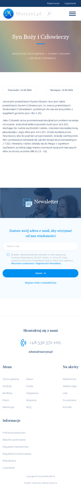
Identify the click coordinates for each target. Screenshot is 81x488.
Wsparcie (31, 400)
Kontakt (67, 407)
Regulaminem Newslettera (48, 263)
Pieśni (6, 400)
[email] (40, 246)
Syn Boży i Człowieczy (43, 58)
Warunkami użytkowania (22, 263)
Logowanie (70, 3)
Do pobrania (69, 400)
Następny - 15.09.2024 (61, 90)
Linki (65, 393)
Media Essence (49, 483)
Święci (29, 379)
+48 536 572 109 (45, 342)
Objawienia (32, 393)
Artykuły (7, 386)
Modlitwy (7, 393)
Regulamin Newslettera (15, 447)
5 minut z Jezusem (59, 53)
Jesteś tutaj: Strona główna (28, 53)
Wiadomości (69, 379)
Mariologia (8, 407)
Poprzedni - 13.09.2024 (20, 90)
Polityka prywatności (14, 432)
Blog (28, 407)
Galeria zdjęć (70, 386)
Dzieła (29, 386)
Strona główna (11, 379)
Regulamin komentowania (17, 454)
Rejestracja (53, 3)
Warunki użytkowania (14, 440)
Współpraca (9, 460)
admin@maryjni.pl (41, 352)
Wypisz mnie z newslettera (40, 282)
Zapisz (38, 273)
